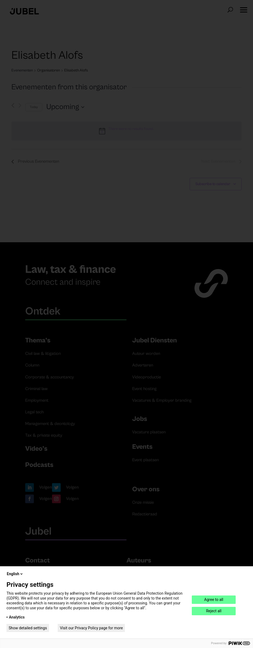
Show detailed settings (28, 628)
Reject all (214, 611)
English (15, 574)
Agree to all (213, 599)
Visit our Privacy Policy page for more (91, 628)
